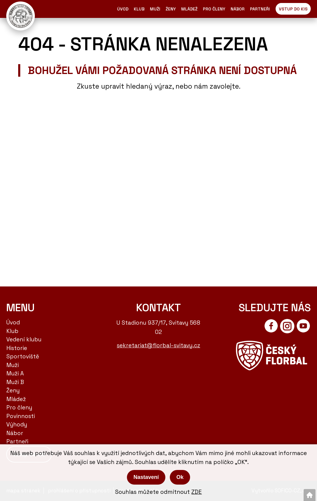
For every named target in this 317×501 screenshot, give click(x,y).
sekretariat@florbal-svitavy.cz (158, 345)
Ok (180, 477)
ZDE (196, 492)
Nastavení (146, 477)
